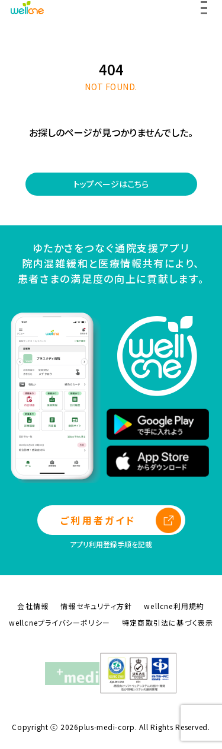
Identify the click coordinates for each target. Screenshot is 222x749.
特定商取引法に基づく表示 (167, 622)
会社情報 (33, 606)
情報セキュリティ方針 (96, 606)
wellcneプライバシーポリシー (59, 622)
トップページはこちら (111, 184)
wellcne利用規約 (174, 606)
